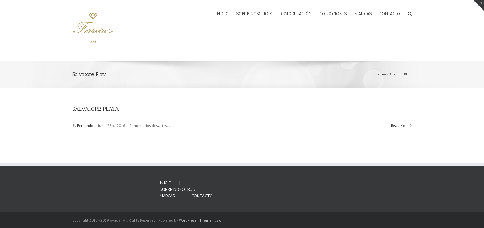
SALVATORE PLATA (95, 108)
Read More (400, 125)
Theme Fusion (211, 220)
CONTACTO (202, 196)
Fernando (85, 125)
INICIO (166, 183)
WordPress (188, 220)
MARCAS (167, 196)
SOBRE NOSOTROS (177, 189)
